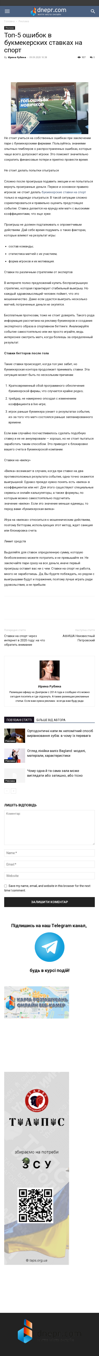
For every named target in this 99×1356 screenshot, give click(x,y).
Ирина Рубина (17, 57)
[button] (7, 11)
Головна (9, 21)
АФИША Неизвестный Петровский (79, 638)
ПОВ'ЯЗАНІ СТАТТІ (19, 720)
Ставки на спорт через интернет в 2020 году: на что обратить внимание (24, 640)
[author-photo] (50, 680)
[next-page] (13, 791)
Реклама (24, 21)
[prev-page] (6, 791)
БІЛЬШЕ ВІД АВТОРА (51, 720)
